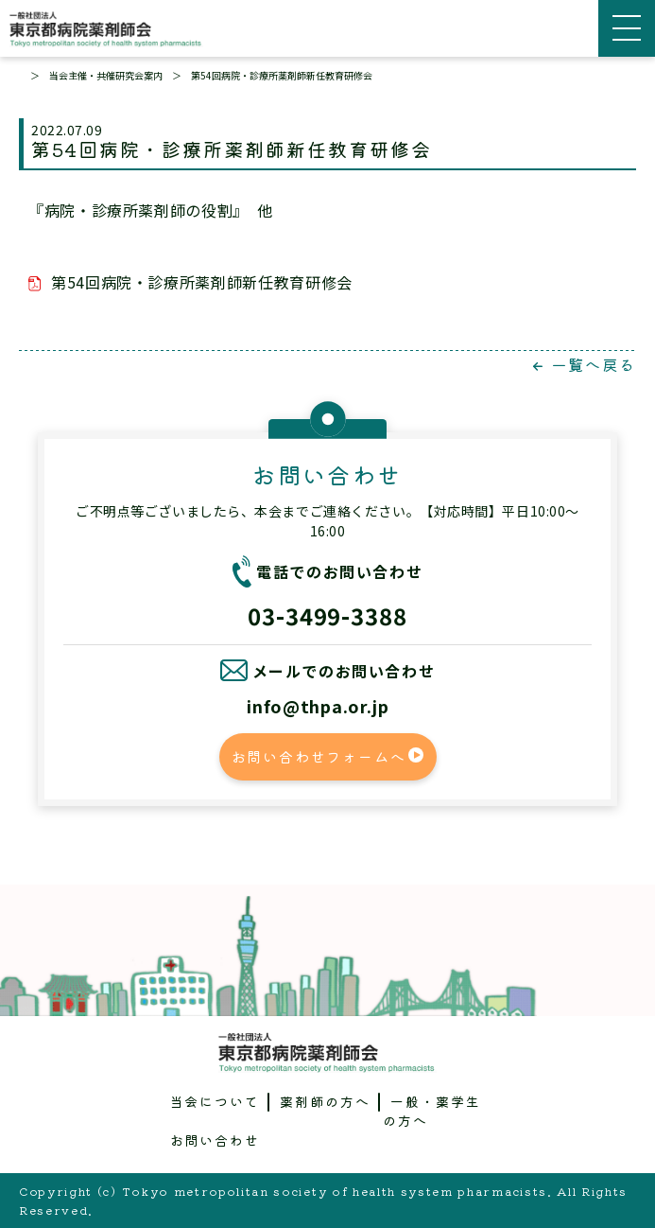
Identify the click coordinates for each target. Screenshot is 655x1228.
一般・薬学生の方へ (432, 1111)
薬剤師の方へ (325, 1101)
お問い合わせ (215, 1140)
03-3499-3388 (328, 615)
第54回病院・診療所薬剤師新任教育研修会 (202, 282)
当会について (215, 1101)
